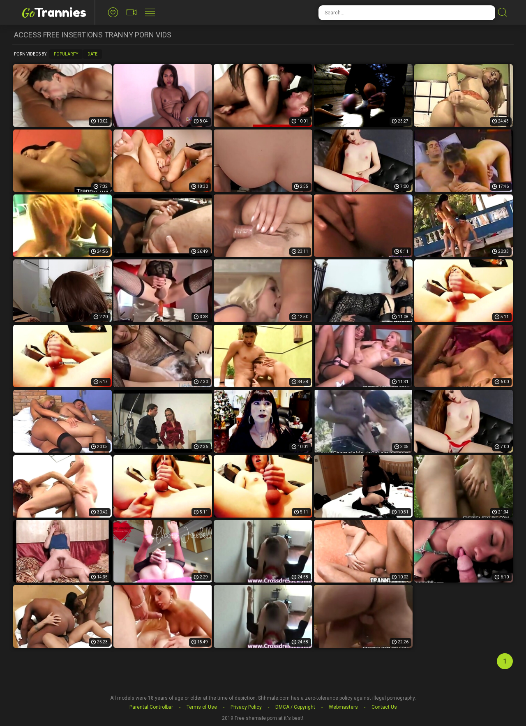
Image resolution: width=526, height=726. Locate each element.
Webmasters (343, 707)
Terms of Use (202, 707)
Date (92, 54)
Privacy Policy (246, 707)
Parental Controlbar (151, 707)
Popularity (66, 54)
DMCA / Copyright (295, 707)
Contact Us (384, 707)
